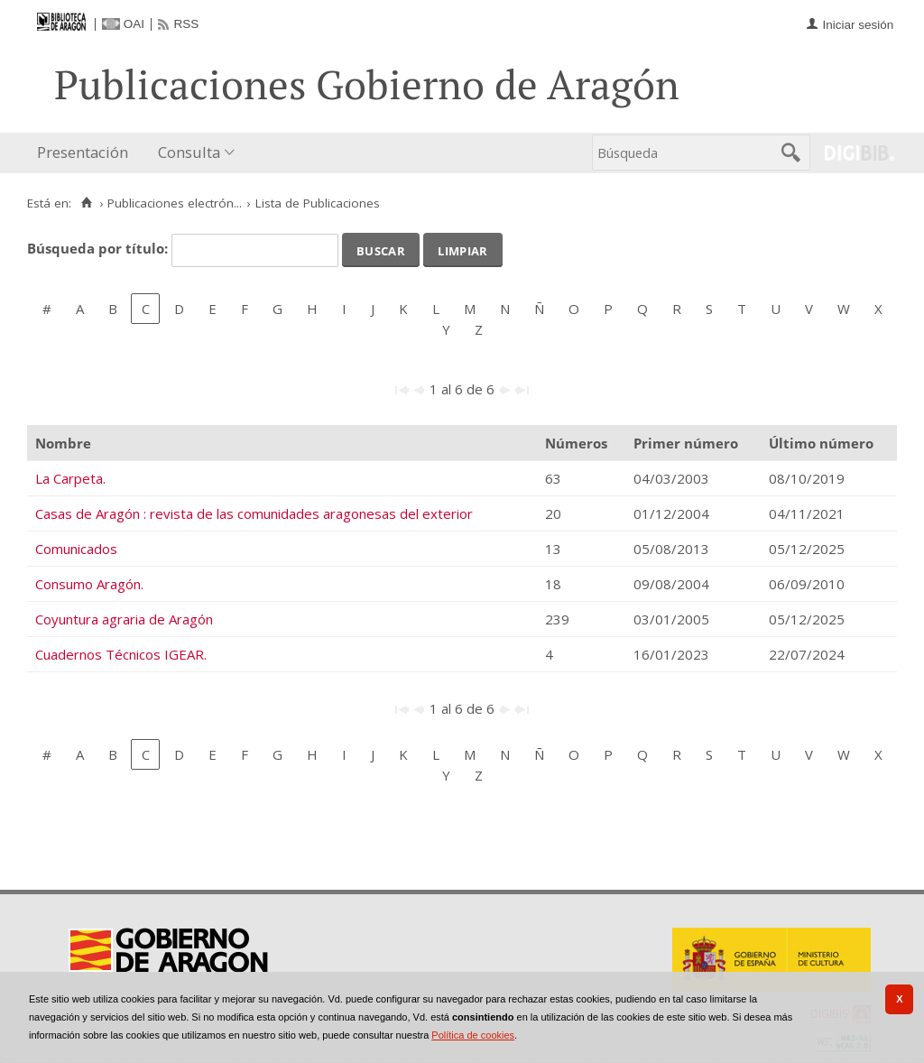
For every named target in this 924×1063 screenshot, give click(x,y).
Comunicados (76, 549)
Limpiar (462, 249)
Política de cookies (472, 1035)
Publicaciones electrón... (174, 203)
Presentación (82, 152)
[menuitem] (86, 153)
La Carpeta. (70, 478)
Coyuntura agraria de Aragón (124, 619)
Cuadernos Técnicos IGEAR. (121, 654)
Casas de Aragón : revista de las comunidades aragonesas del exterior (254, 513)
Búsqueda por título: (99, 248)
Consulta (189, 152)
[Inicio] (86, 203)
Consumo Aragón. (89, 584)
